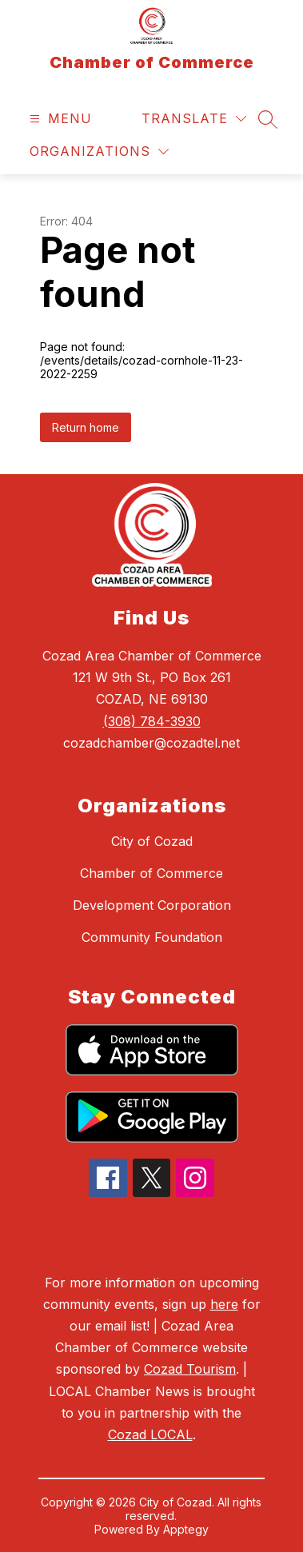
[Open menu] (59, 119)
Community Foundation (152, 937)
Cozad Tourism (190, 1369)
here (224, 1304)
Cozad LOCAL (150, 1434)
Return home (85, 427)
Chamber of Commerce (151, 873)
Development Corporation (152, 905)
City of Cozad (152, 841)
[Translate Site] (194, 119)
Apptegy (186, 1529)
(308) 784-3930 (152, 721)
